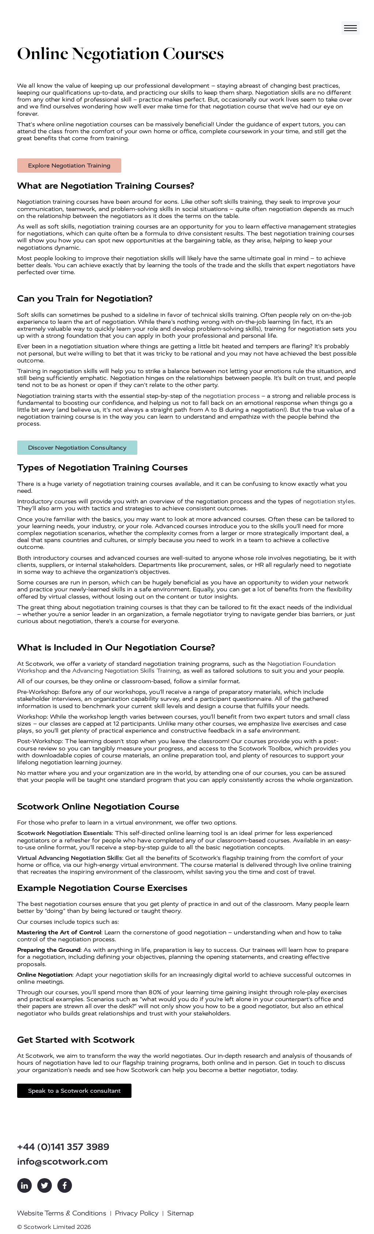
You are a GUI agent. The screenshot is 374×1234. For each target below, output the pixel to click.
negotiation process (231, 395)
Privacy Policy (137, 1213)
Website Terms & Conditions (61, 1213)
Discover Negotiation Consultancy (77, 447)
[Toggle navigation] (350, 28)
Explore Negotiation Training (69, 165)
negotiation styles (328, 501)
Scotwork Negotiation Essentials (64, 833)
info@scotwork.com (62, 1161)
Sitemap (180, 1213)
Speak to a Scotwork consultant (74, 1090)
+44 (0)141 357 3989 (63, 1147)
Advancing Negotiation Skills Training (126, 670)
